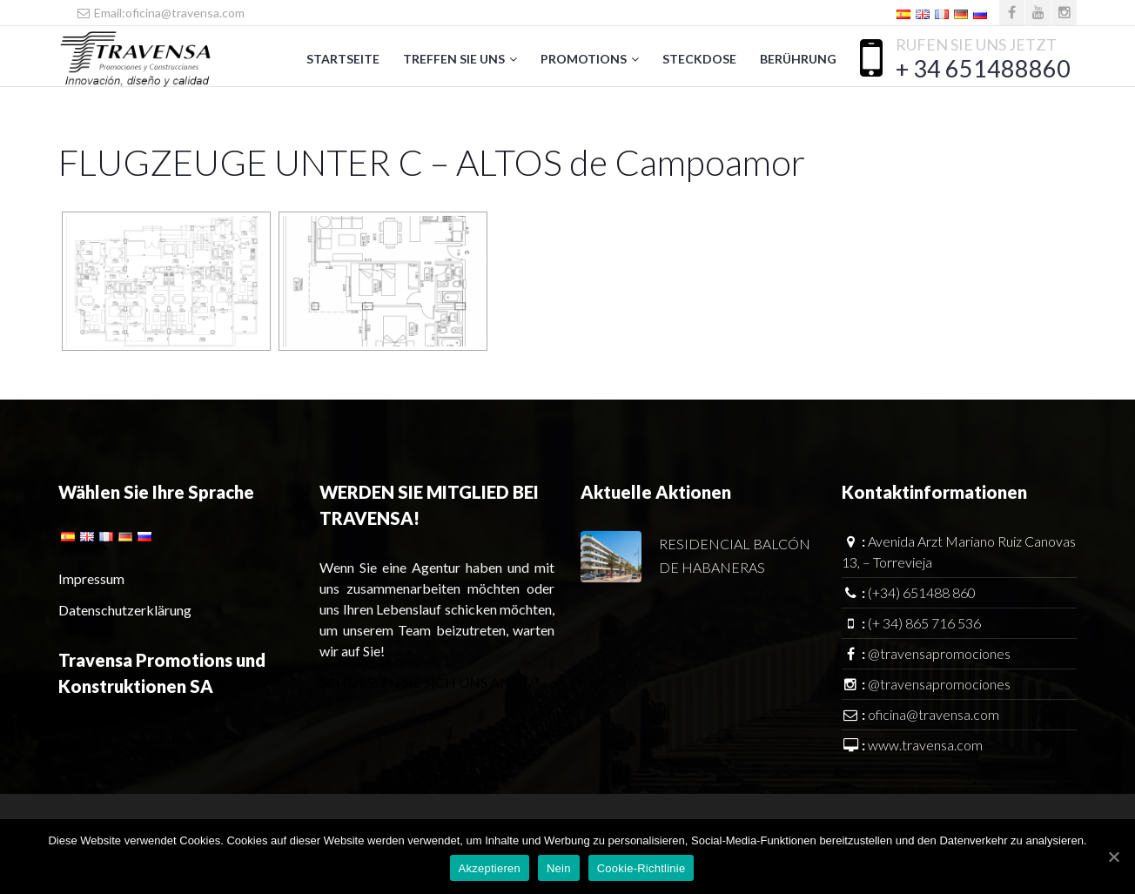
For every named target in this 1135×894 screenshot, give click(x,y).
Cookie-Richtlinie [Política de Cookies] (641, 868)
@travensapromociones (939, 653)
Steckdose (699, 58)
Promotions (584, 58)
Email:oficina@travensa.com (160, 12)
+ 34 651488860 (983, 68)
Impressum (91, 578)
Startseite (342, 58)
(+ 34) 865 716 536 (924, 623)
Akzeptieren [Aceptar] (489, 868)
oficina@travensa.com (933, 714)
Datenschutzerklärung (124, 610)
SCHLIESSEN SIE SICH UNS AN (415, 682)
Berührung (798, 58)
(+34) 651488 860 (922, 592)
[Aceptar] (1113, 856)
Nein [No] (559, 868)
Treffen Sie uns (454, 58)
